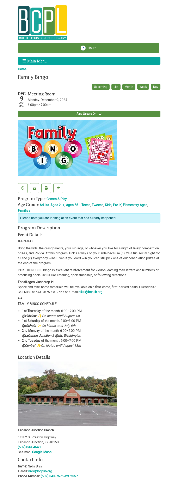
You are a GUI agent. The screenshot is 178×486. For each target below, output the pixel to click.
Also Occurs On (89, 113)
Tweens (97, 205)
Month (129, 86)
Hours (93, 48)
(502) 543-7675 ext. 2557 (59, 476)
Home (22, 69)
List (116, 86)
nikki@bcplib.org (90, 292)
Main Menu (35, 60)
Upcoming (100, 86)
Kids (108, 205)
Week (143, 86)
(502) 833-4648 (29, 447)
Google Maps (41, 452)
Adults (44, 205)
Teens (85, 205)
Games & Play (57, 199)
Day (155, 86)
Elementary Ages (135, 205)
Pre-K (117, 205)
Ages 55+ (73, 205)
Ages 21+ (57, 205)
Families (24, 210)
